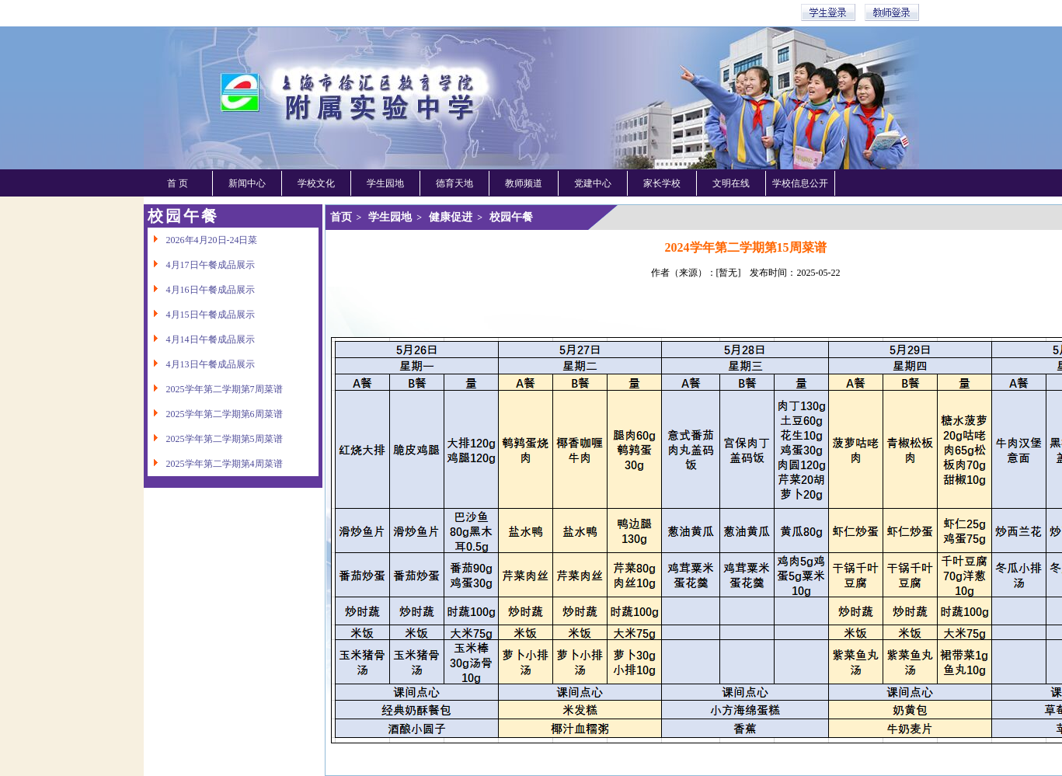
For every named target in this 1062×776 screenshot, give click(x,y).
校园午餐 (511, 217)
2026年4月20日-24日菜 (203, 240)
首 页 (177, 183)
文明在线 (731, 183)
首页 (341, 217)
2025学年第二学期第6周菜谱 (215, 414)
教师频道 (523, 183)
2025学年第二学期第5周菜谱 (215, 438)
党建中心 (592, 183)
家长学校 (662, 183)
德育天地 (454, 183)
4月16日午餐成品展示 (201, 289)
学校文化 (316, 183)
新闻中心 (247, 183)
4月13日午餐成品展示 (201, 364)
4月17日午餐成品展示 (201, 264)
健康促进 (450, 217)
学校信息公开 (800, 183)
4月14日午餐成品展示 (201, 339)
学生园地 (385, 183)
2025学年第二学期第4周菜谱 (215, 463)
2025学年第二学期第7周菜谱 (215, 389)
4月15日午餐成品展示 (201, 314)
